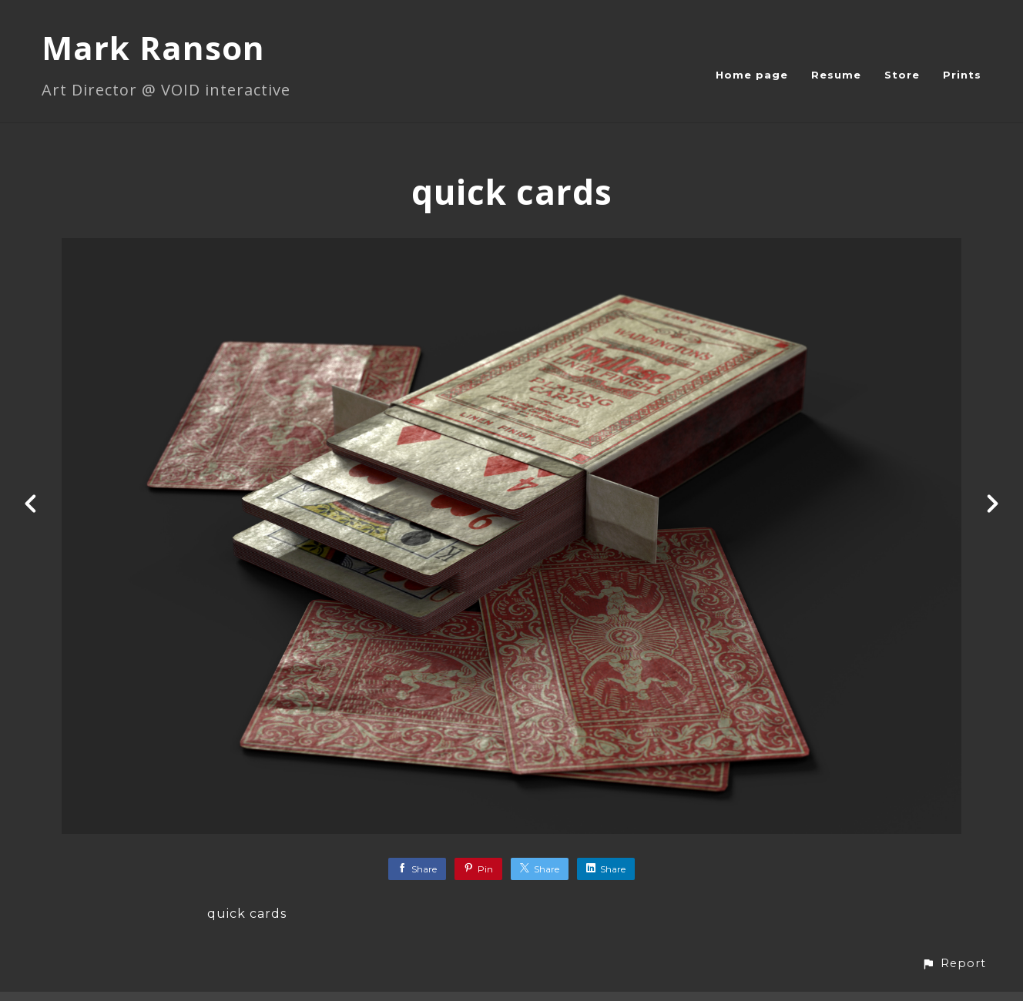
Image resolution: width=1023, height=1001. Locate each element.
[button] (953, 963)
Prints (962, 75)
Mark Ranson (153, 47)
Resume (836, 75)
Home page (752, 75)
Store (902, 75)
